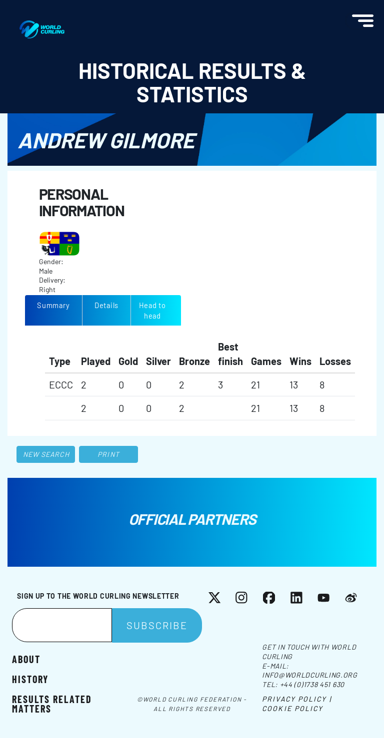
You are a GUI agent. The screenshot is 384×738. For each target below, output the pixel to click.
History (30, 678)
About (26, 658)
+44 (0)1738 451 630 (312, 684)
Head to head (152, 310)
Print (109, 454)
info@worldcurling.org (310, 675)
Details (106, 305)
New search (46, 454)
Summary (53, 305)
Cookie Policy (292, 708)
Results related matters (52, 703)
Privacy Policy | (297, 699)
